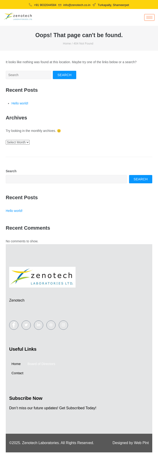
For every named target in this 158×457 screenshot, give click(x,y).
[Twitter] (26, 325)
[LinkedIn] (38, 325)
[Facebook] (13, 325)
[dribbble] (51, 325)
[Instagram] (63, 325)
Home (67, 43)
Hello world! (19, 103)
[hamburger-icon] (149, 17)
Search (11, 171)
